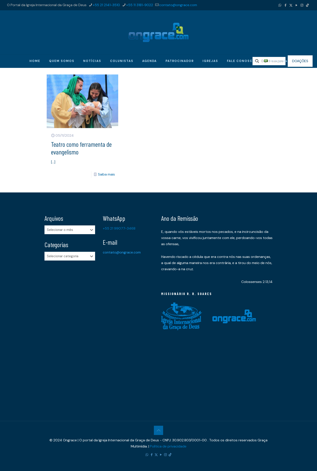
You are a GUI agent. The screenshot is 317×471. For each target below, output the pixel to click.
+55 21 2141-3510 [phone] (106, 5)
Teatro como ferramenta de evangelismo (81, 148)
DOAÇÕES (300, 61)
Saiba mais (106, 174)
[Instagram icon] (302, 5)
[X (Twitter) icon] (291, 5)
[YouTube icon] (296, 5)
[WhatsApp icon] (280, 5)
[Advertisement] (71, 333)
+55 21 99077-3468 (119, 228)
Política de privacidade (168, 446)
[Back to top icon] (158, 430)
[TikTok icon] (307, 5)
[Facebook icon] (285, 5)
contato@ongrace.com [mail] (178, 5)
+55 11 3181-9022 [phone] (139, 5)
